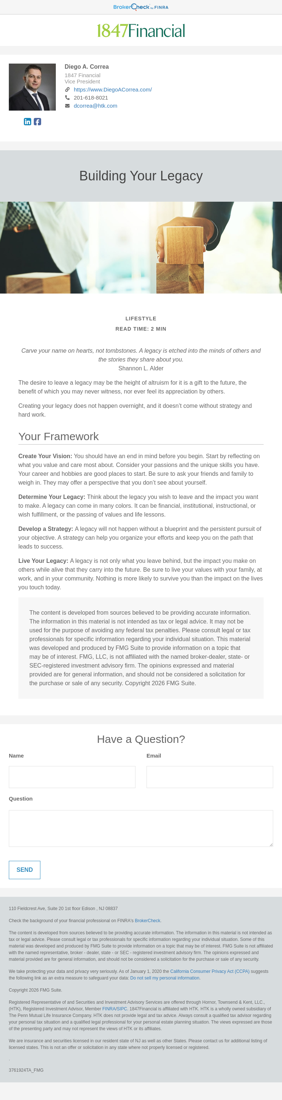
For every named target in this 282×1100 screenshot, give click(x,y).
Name (16, 755)
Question (21, 798)
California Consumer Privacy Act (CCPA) (210, 971)
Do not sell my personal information (164, 978)
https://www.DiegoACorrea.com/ (108, 89)
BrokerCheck (147, 920)
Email (154, 755)
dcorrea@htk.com (91, 106)
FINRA (109, 1008)
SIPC (122, 1008)
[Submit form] (24, 870)
